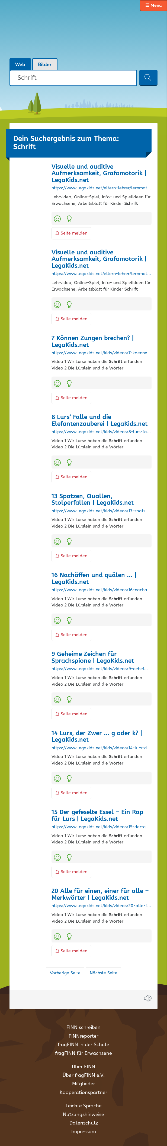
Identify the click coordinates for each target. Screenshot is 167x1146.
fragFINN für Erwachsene (83, 1053)
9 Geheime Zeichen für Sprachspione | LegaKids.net (93, 657)
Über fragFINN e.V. (84, 1075)
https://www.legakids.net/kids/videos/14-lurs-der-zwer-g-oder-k (101, 748)
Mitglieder (83, 1084)
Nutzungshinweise (83, 1115)
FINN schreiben (83, 1027)
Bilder (45, 65)
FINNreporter (83, 1036)
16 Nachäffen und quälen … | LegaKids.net (94, 579)
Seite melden (72, 233)
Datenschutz (83, 1123)
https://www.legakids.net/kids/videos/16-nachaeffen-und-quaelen (101, 590)
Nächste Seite (103, 973)
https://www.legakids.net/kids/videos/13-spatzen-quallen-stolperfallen (101, 511)
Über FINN (83, 1067)
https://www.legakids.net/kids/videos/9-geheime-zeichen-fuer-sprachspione (101, 669)
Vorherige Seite (65, 973)
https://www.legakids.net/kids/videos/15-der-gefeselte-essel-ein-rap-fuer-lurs (101, 827)
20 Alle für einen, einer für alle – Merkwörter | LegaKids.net (100, 894)
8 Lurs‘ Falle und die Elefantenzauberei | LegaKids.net (99, 420)
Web (20, 65)
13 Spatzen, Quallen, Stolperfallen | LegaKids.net (93, 500)
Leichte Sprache (84, 1106)
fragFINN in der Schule (83, 1045)
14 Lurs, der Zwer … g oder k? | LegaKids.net (97, 737)
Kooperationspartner (83, 1092)
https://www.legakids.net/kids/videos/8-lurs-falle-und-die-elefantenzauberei (101, 432)
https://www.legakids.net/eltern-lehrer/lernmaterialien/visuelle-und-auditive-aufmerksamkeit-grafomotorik (101, 188)
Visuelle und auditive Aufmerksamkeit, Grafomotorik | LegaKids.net (99, 173)
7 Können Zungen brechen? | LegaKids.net (93, 342)
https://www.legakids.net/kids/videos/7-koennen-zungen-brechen (101, 353)
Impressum (83, 1132)
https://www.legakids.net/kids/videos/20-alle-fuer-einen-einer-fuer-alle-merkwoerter (101, 906)
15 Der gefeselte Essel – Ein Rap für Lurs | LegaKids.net (97, 816)
